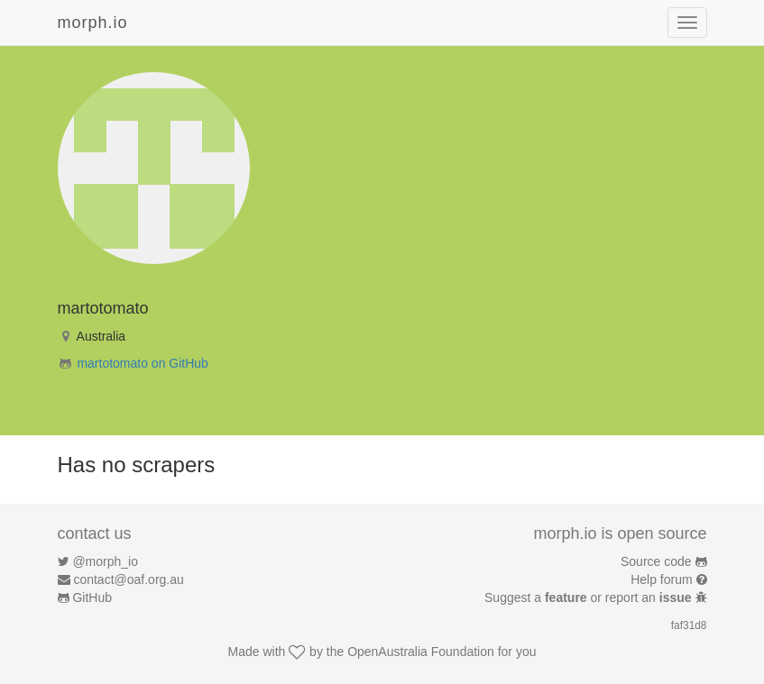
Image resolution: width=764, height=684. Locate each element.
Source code (656, 561)
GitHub (92, 597)
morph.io (93, 23)
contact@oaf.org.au (128, 579)
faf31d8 (689, 625)
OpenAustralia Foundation (420, 651)
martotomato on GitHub (142, 363)
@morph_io (105, 561)
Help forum (661, 579)
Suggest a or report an (589, 597)
